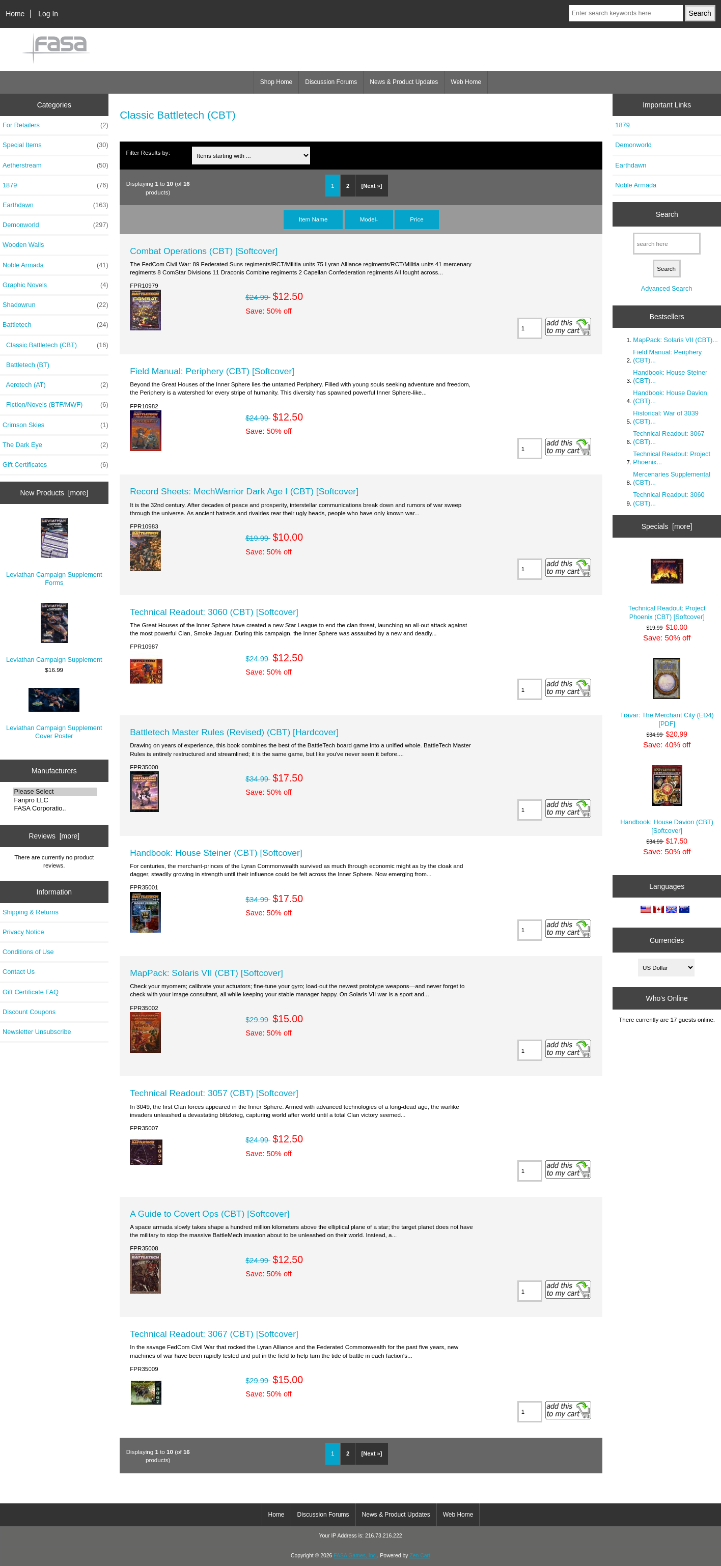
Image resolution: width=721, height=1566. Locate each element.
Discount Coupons (29, 1012)
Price (416, 219)
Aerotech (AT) (55, 385)
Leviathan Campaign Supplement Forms (54, 552)
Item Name (313, 219)
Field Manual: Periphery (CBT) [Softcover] (212, 371)
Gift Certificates (55, 465)
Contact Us (19, 971)
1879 (55, 185)
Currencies (667, 940)
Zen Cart (419, 1555)
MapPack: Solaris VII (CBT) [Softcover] (206, 973)
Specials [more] (667, 526)
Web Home (466, 82)
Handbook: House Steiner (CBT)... (670, 376)
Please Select (55, 792)
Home (15, 14)
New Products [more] (54, 493)
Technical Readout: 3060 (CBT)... (668, 499)
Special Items (55, 145)
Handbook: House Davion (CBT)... (670, 397)
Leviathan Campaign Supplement (54, 633)
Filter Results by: (148, 152)
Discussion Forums (331, 82)
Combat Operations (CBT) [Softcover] (204, 251)
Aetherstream (55, 165)
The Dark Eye (55, 445)
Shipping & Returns (31, 912)
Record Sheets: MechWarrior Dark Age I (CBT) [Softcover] (244, 491)
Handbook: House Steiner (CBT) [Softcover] (216, 853)
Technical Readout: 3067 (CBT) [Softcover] (214, 1334)
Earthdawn (55, 205)
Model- (369, 219)
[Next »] (372, 186)
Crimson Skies (55, 425)
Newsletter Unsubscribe (37, 1032)
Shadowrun (55, 305)
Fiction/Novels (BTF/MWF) (55, 405)
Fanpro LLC (55, 800)
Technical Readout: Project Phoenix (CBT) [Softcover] (667, 585)
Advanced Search (666, 288)
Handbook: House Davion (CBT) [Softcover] (666, 799)
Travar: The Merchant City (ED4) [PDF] (667, 692)
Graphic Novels (55, 285)
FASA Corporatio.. (55, 808)
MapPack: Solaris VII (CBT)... (675, 340)
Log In (48, 14)
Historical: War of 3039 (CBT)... (666, 417)
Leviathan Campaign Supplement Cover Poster (54, 714)
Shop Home (276, 82)
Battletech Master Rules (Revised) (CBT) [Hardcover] (234, 732)
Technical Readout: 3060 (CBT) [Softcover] (214, 612)
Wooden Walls (23, 244)
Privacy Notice (23, 932)
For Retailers (55, 125)
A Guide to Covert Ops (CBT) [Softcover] (209, 1214)
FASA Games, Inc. (355, 1555)
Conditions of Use (28, 952)
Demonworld (55, 225)
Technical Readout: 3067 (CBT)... (668, 437)
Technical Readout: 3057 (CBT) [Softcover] (214, 1093)
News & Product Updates (404, 82)
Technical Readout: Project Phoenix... (671, 458)
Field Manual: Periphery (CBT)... (667, 356)
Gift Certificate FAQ (31, 992)
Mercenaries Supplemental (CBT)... (671, 478)
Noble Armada (55, 265)
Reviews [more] (54, 836)
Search (667, 214)
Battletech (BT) (26, 365)
